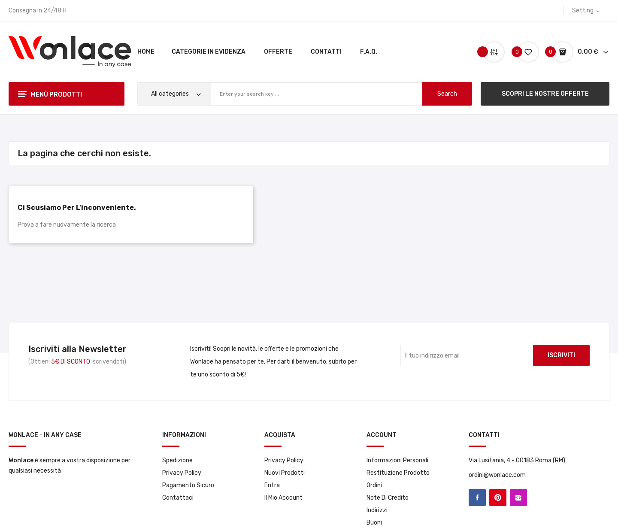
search (447, 93)
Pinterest (497, 497)
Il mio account (283, 497)
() (525, 51)
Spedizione (177, 460)
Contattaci (178, 497)
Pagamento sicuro (188, 485)
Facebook (477, 497)
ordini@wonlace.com (497, 475)
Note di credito (388, 497)
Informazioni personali (397, 460)
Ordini (374, 485)
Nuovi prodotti (284, 472)
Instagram (518, 497)
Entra (272, 485)
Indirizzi (377, 510)
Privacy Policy (181, 472)
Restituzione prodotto (398, 472)
